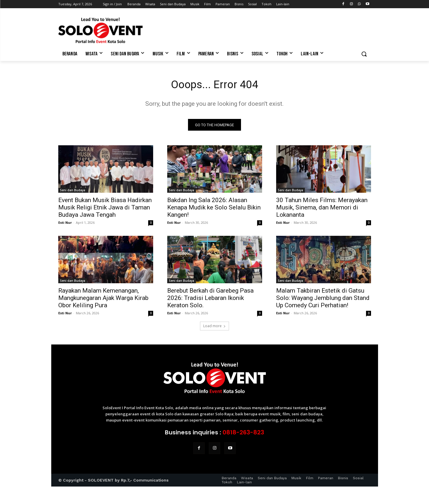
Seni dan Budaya (72, 192)
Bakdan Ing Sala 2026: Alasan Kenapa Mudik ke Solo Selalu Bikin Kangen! (214, 209)
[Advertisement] (258, 29)
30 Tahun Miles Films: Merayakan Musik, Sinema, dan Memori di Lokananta (322, 209)
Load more (214, 327)
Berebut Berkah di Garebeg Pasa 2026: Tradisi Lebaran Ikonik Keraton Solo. (210, 299)
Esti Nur (65, 224)
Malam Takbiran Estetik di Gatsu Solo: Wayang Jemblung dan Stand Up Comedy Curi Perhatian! (323, 299)
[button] (364, 54)
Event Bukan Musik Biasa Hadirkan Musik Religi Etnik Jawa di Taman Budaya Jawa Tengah (105, 209)
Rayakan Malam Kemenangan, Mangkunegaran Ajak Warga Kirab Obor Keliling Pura (103, 299)
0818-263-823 (243, 434)
